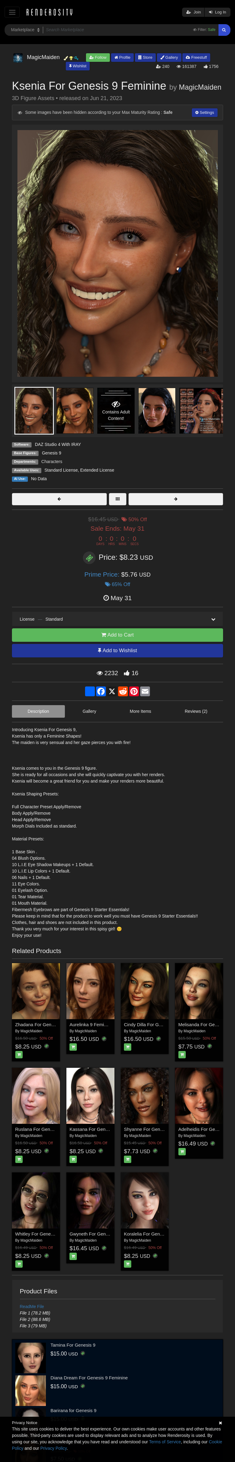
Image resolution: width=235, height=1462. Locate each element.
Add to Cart (117, 635)
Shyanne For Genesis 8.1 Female (158, 1129)
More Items (140, 711)
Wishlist (77, 66)
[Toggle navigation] (12, 12)
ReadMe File (32, 1306)
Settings (204, 112)
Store (145, 57)
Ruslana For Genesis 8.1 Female (49, 1129)
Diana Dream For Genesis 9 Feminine (89, 1377)
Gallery (169, 57)
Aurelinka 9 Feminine (91, 1024)
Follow (97, 57)
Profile (122, 57)
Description (38, 711)
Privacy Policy (53, 1448)
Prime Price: (102, 574)
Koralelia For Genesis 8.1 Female (158, 1233)
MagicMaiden (200, 87)
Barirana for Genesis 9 (73, 1410)
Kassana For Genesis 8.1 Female (103, 1129)
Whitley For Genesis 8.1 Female (48, 1233)
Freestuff (196, 57)
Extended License (97, 470)
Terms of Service (165, 1441)
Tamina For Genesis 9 (72, 1345)
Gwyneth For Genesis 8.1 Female (103, 1233)
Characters (51, 461)
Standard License (61, 470)
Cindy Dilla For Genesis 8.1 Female (160, 1024)
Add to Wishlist (117, 650)
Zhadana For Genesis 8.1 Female (49, 1024)
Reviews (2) (196, 711)
